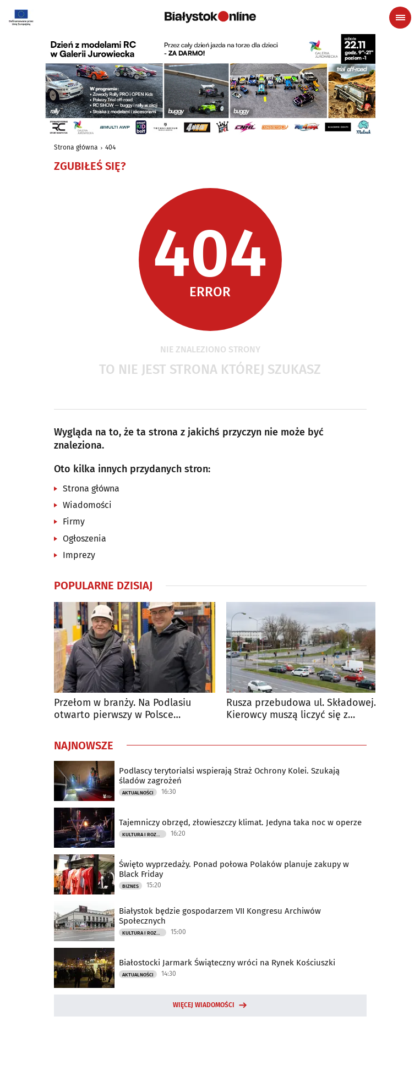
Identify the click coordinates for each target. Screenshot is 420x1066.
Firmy (74, 521)
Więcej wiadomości (203, 1005)
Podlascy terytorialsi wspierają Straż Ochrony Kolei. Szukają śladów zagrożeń (229, 776)
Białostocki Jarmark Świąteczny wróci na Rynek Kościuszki (227, 963)
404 (110, 147)
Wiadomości (87, 505)
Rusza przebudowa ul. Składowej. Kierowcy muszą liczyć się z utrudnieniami (301, 709)
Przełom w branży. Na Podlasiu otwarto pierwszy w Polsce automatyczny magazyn (122, 709)
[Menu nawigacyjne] (400, 18)
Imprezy (79, 555)
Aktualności (138, 793)
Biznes (130, 886)
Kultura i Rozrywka (144, 834)
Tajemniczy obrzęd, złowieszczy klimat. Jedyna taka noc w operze (240, 822)
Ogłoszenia (84, 538)
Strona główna (76, 147)
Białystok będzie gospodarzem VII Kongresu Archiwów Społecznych (220, 916)
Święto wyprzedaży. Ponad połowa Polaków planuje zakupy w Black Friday (234, 869)
